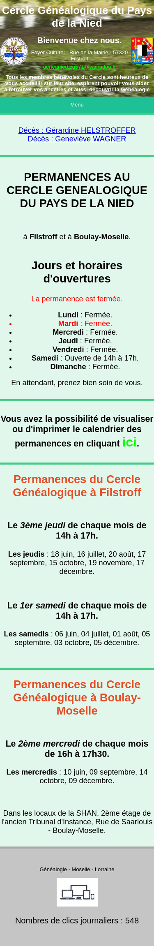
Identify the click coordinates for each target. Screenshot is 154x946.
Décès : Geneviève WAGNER (77, 139)
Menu (77, 105)
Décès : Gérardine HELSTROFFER (77, 130)
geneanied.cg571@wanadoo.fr (79, 67)
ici (129, 442)
